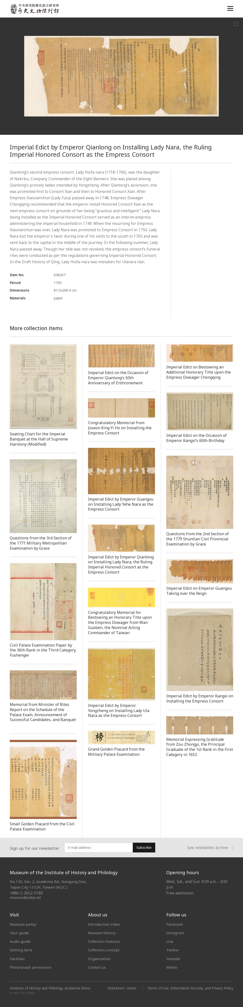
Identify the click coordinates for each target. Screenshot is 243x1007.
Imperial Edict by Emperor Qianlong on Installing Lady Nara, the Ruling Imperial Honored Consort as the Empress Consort (121, 564)
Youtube (173, 958)
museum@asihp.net (25, 897)
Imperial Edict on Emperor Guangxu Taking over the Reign (196, 591)
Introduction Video (104, 924)
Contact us (97, 967)
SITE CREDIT (28, 993)
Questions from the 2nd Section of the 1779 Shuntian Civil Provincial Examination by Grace (198, 539)
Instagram (175, 932)
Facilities (17, 958)
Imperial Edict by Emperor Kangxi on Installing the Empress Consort (198, 698)
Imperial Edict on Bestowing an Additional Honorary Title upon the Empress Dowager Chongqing (199, 372)
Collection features (104, 941)
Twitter (172, 949)
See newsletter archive (210, 848)
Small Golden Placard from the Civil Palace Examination (43, 826)
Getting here (21, 949)
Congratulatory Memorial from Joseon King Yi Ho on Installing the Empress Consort (120, 428)
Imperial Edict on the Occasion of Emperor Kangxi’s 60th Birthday (197, 438)
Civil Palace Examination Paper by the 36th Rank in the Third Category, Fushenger (41, 650)
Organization (99, 958)
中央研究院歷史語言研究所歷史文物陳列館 (34, 9)
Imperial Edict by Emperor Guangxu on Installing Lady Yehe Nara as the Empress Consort (121, 504)
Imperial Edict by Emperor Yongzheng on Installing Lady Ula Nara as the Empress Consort (119, 710)
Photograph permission (30, 967)
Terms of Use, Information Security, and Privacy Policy (190, 988)
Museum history (102, 932)
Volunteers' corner (121, 988)
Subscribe (144, 847)
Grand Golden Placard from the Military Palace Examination (117, 751)
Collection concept (104, 949)
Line (170, 941)
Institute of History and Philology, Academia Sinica (50, 988)
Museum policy (23, 924)
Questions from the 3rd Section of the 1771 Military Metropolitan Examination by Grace (41, 543)
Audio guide (20, 941)
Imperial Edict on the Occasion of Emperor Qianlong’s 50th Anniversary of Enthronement (118, 378)
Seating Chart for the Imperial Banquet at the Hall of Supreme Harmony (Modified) (39, 439)
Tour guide (19, 932)
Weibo (171, 967)
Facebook (174, 924)
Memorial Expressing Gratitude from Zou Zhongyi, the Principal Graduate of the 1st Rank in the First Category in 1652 (196, 747)
